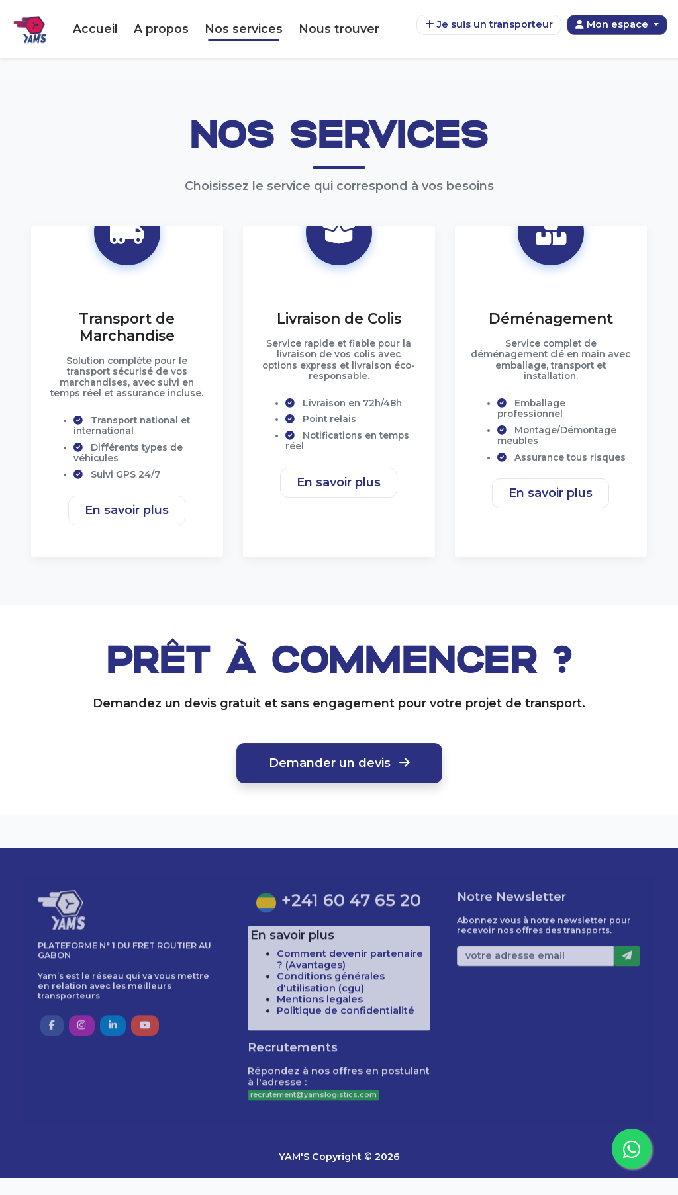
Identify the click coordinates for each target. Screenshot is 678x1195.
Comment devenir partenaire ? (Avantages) (350, 994)
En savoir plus (127, 526)
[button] (52, 1060)
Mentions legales (320, 1034)
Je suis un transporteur (489, 24)
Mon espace (613, 24)
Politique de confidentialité (345, 1045)
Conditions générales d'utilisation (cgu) (331, 1017)
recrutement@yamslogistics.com (313, 1130)
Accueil (95, 29)
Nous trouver (339, 29)
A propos (161, 29)
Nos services (244, 29)
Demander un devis (339, 779)
